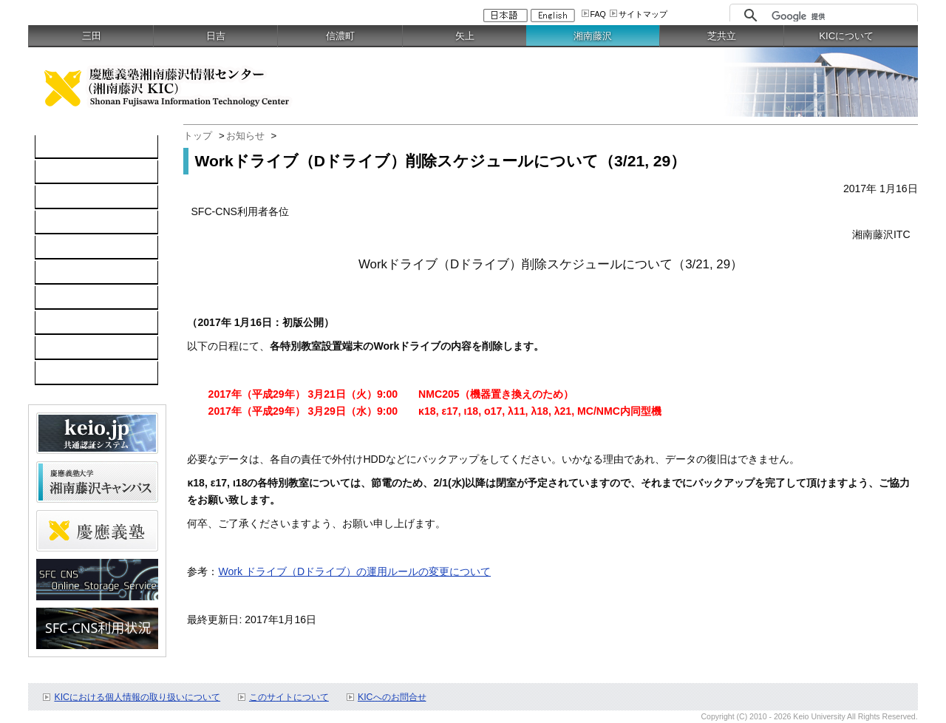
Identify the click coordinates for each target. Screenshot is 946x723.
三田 (91, 35)
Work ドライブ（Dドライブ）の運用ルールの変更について (354, 571)
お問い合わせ (74, 348)
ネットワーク (74, 197)
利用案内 (63, 298)
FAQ (598, 14)
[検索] (841, 16)
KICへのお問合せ (392, 697)
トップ (197, 135)
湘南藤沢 (593, 35)
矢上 (464, 35)
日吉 (215, 35)
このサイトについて (289, 697)
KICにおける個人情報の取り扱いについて (137, 697)
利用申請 (63, 323)
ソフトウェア (74, 222)
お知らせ (245, 135)
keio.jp (58, 248)
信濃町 (340, 35)
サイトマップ (643, 14)
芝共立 (721, 35)
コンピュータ (74, 172)
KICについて (846, 35)
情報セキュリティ (84, 273)
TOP (53, 147)
